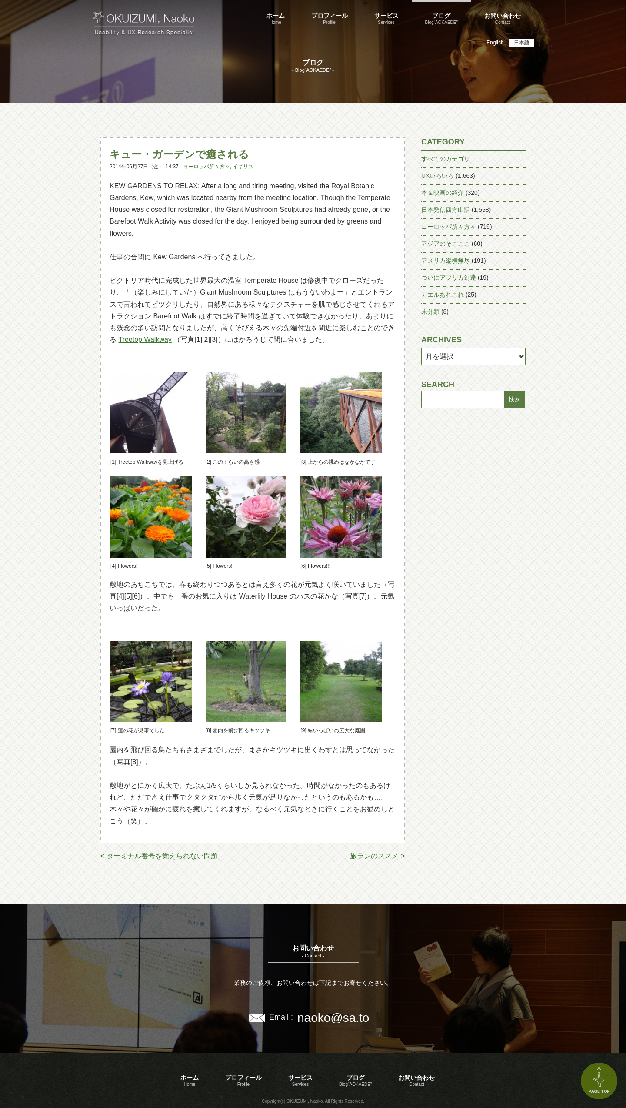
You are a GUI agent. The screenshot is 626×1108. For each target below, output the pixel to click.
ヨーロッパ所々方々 (206, 167)
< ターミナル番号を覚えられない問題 (159, 856)
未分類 (430, 311)
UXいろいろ (437, 175)
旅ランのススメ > (377, 856)
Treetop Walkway (144, 339)
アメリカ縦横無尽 (445, 260)
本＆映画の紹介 (442, 192)
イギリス (243, 167)
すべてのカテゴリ (445, 158)
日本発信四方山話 (445, 209)
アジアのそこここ (445, 243)
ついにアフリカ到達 (448, 277)
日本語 (521, 43)
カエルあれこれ (442, 294)
